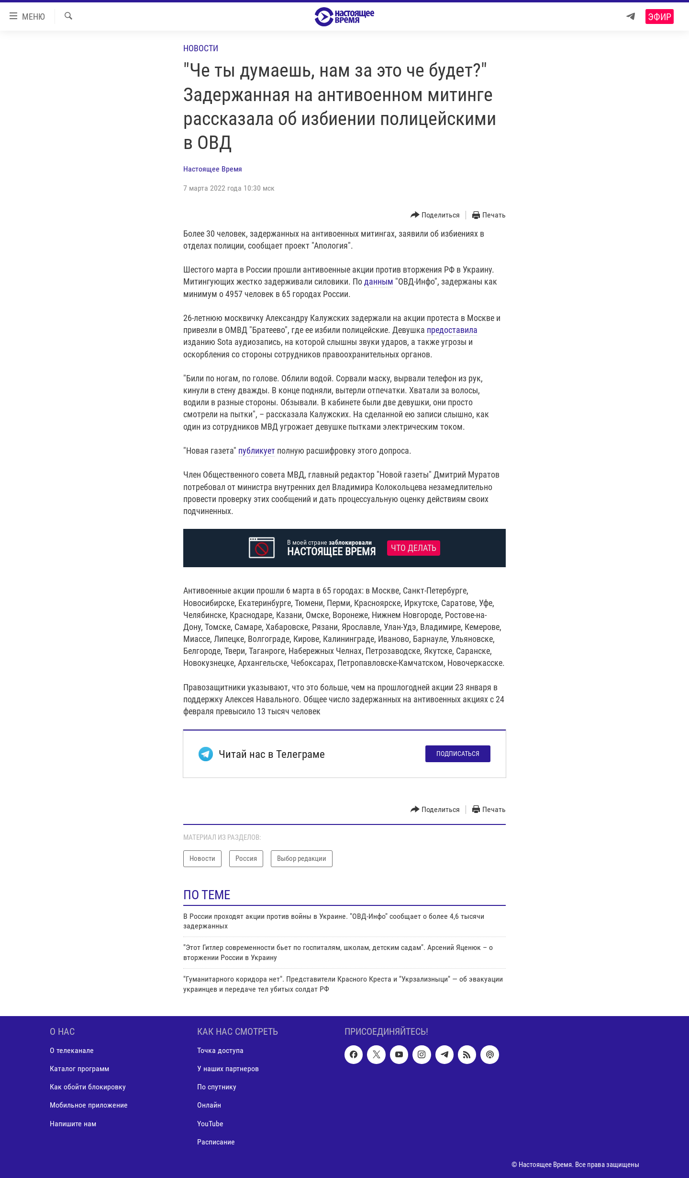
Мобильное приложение (89, 1104)
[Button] (435, 215)
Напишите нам (73, 1123)
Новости (200, 48)
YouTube (210, 1123)
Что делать (413, 548)
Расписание (216, 1141)
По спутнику (216, 1086)
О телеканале (72, 1050)
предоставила (452, 330)
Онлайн (209, 1104)
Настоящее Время (212, 168)
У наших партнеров (228, 1068)
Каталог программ (79, 1068)
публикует (256, 451)
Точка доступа (220, 1050)
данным (378, 281)
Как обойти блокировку (88, 1086)
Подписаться (457, 753)
